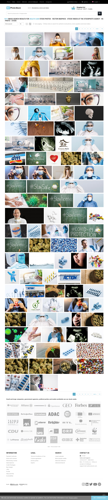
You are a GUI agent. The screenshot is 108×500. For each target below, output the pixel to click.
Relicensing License (11, 460)
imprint (33, 462)
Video (13, 2)
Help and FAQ (10, 473)
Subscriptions (10, 462)
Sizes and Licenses (11, 458)
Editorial (24, 2)
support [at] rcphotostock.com (88, 466)
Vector (18, 2)
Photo (8, 2)
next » (97, 28)
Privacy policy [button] (73, 497)
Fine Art (42, 2)
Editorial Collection (60, 460)
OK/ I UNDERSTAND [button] (100, 497)
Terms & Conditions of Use (38, 456)
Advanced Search (60, 462)
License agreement (36, 458)
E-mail (83, 455)
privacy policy (34, 460)
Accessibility (9, 476)
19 (102, 28)
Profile (8, 471)
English (96, 2)
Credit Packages (10, 465)
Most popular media (60, 458)
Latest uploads (59, 456)
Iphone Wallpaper (33, 2)
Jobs (7, 469)
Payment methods (11, 456)
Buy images (9, 467)
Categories (49, 2)
